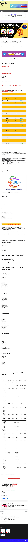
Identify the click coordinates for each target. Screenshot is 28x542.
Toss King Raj (4, 4)
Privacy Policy (23, 540)
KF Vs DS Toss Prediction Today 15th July (9, 515)
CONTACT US (3, 491)
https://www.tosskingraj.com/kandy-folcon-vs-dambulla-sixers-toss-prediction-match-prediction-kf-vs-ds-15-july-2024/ (13, 161)
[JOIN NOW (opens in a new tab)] (12, 482)
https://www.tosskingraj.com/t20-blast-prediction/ (9, 164)
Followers (4, 534)
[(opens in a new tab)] (5, 66)
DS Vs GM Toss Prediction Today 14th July (9, 519)
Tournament (14, 14)
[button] (25, 11)
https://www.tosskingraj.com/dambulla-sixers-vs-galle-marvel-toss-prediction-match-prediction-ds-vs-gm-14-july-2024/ (13, 166)
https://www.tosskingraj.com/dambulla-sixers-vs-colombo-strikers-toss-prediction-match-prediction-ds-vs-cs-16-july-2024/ (14, 159)
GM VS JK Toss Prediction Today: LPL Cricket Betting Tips (12, 517)
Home (12, 14)
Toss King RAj (11, 503)
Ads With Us (9, 540)
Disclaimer (3, 492)
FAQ (16, 540)
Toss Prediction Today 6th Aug (8, 518)
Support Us (13, 540)
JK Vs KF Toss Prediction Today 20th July (9, 516)
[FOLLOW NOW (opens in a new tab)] (12, 489)
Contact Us (5, 540)
